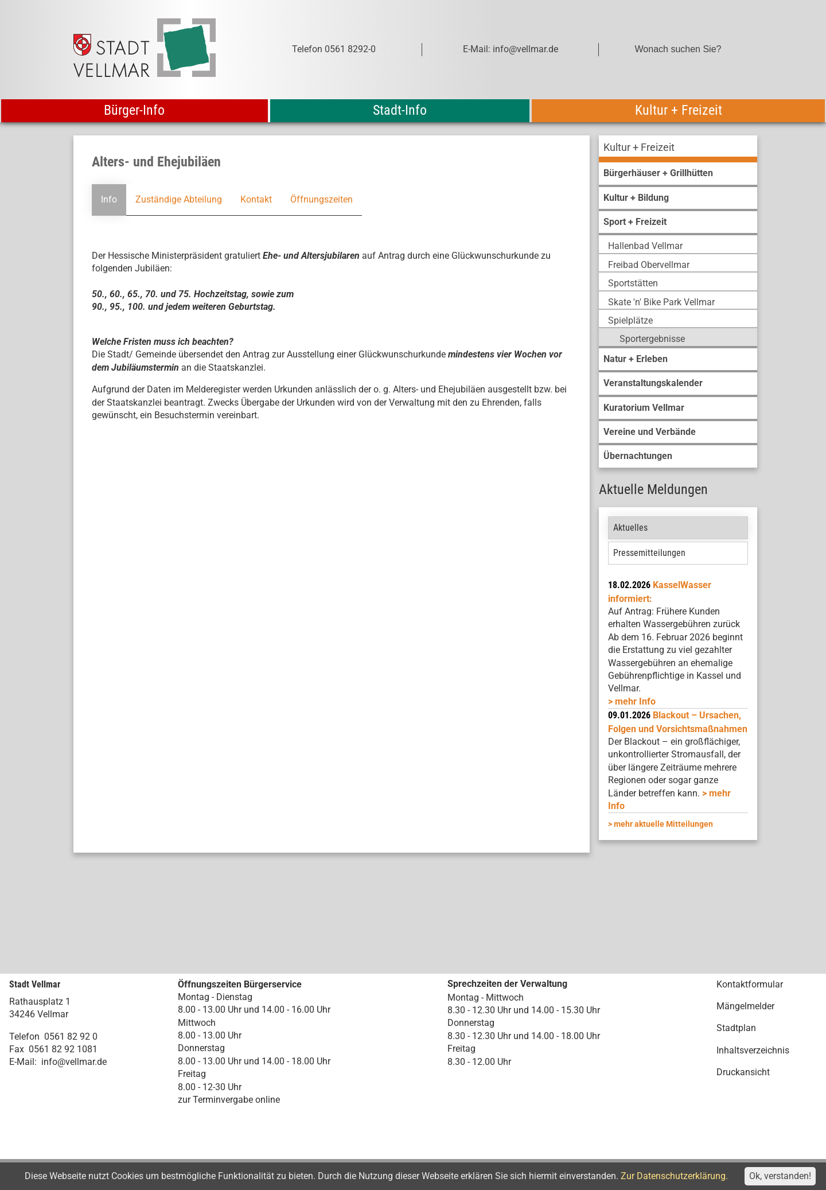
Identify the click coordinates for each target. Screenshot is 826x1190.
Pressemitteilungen (649, 552)
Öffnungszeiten (321, 199)
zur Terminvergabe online (229, 1099)
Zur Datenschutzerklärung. (674, 1175)
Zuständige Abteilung (178, 199)
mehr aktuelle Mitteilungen (663, 824)
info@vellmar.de (74, 1061)
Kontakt (256, 199)
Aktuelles (630, 527)
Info (109, 199)
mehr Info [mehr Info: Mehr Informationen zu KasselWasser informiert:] (635, 701)
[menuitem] (678, 148)
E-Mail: (23, 1061)
